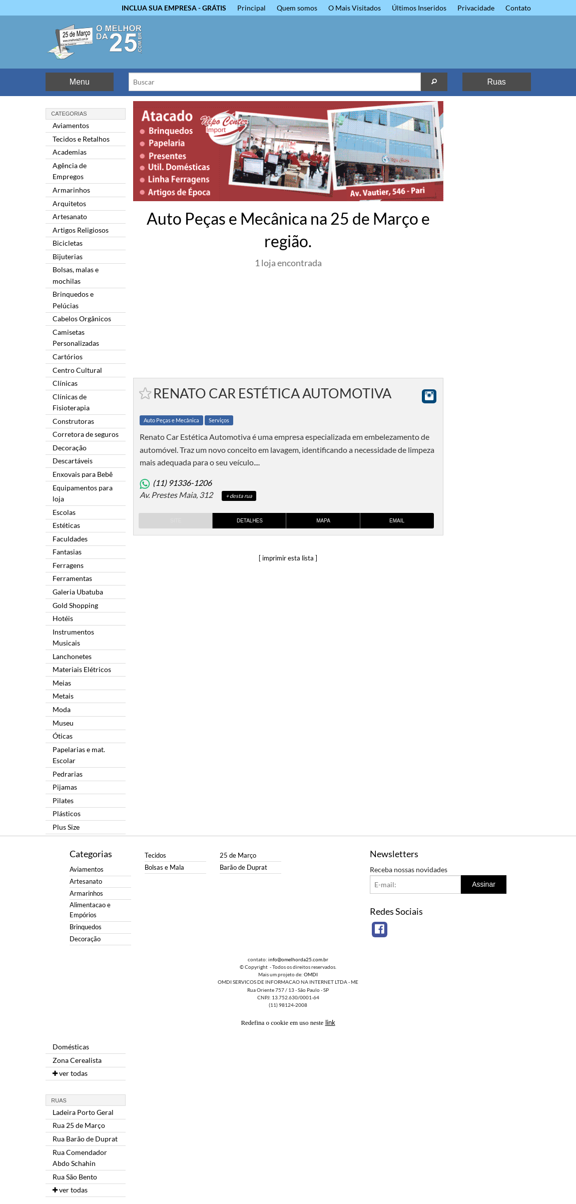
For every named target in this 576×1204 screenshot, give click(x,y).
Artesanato (70, 216)
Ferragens (68, 565)
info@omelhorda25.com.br (298, 959)
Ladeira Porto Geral (83, 1112)
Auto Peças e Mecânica (171, 420)
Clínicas (65, 383)
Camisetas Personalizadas (76, 337)
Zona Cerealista (77, 1060)
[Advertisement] (353, 43)
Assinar (483, 884)
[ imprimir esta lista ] (288, 558)
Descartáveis (73, 460)
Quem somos (297, 8)
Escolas (64, 512)
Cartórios (68, 356)
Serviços (219, 420)
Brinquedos (86, 927)
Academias (70, 152)
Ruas (496, 82)
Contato (518, 8)
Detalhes (250, 520)
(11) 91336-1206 (182, 482)
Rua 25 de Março (79, 1125)
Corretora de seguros (86, 434)
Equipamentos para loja (83, 493)
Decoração (70, 447)
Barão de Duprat (243, 867)
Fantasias (67, 551)
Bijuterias (68, 256)
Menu (80, 82)
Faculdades (70, 538)
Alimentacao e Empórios (90, 910)
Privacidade (475, 8)
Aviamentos (71, 125)
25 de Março (238, 855)
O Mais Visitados (354, 8)
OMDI (311, 974)
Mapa (323, 520)
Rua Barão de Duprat (85, 1138)
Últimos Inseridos (419, 8)
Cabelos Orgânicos (82, 318)
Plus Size (66, 827)
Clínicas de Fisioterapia (71, 402)
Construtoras (73, 421)
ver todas (70, 1073)
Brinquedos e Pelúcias (73, 299)
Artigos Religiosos (81, 230)
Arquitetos (69, 203)
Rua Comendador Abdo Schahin (80, 1157)
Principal (251, 8)
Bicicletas (68, 243)
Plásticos (67, 813)
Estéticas (66, 525)
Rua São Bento (75, 1176)
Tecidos (155, 855)
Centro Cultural (77, 370)
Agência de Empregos (70, 171)
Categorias (69, 114)
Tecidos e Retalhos (81, 139)
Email (396, 520)
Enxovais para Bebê (83, 474)
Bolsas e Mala (164, 867)
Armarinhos (71, 190)
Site (175, 520)
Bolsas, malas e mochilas (76, 275)
